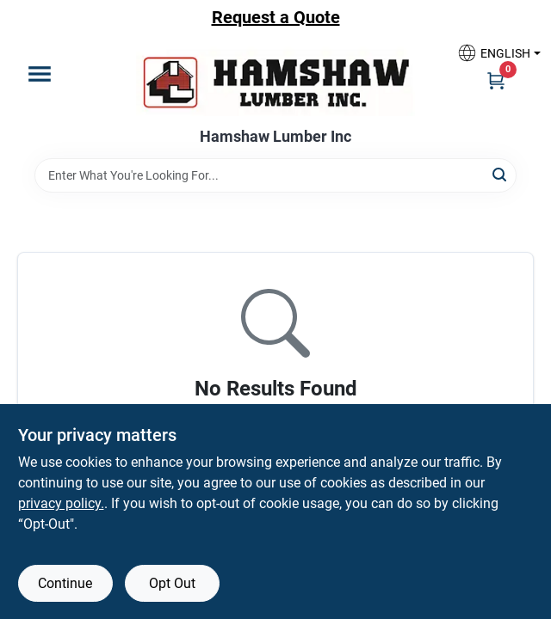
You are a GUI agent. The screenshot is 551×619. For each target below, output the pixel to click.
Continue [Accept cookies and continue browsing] (65, 583)
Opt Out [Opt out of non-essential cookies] (172, 583)
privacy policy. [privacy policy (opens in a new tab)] (61, 503)
